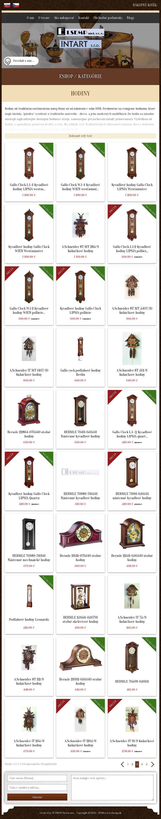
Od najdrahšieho (48, 764)
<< (122, 764)
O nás (30, 18)
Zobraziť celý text (80, 136)
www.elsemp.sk (113, 812)
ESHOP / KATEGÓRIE (80, 76)
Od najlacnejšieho (31, 764)
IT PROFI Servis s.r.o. (63, 812)
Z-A (19, 764)
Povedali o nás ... (23, 61)
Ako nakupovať (64, 18)
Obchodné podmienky (108, 18)
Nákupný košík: (145, 5)
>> (152, 764)
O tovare (44, 18)
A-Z (14, 764)
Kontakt (83, 18)
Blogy (130, 18)
